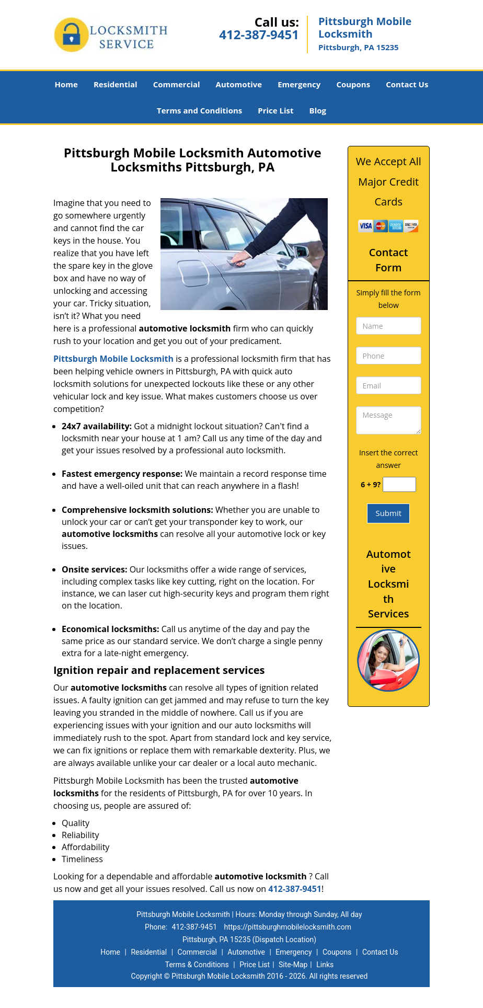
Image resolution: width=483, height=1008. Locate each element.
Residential (115, 84)
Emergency (299, 84)
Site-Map (293, 964)
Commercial (176, 84)
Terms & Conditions (197, 964)
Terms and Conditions (199, 110)
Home (66, 84)
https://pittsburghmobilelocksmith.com (287, 927)
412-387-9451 (259, 34)
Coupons (353, 84)
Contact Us (407, 84)
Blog (317, 110)
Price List (275, 110)
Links (325, 964)
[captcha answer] (399, 484)
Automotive (239, 84)
